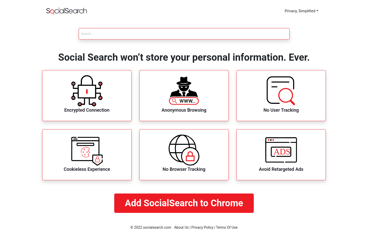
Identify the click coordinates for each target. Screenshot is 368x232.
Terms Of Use (227, 227)
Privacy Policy (202, 227)
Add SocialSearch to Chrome (184, 203)
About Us (181, 227)
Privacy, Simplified (300, 11)
